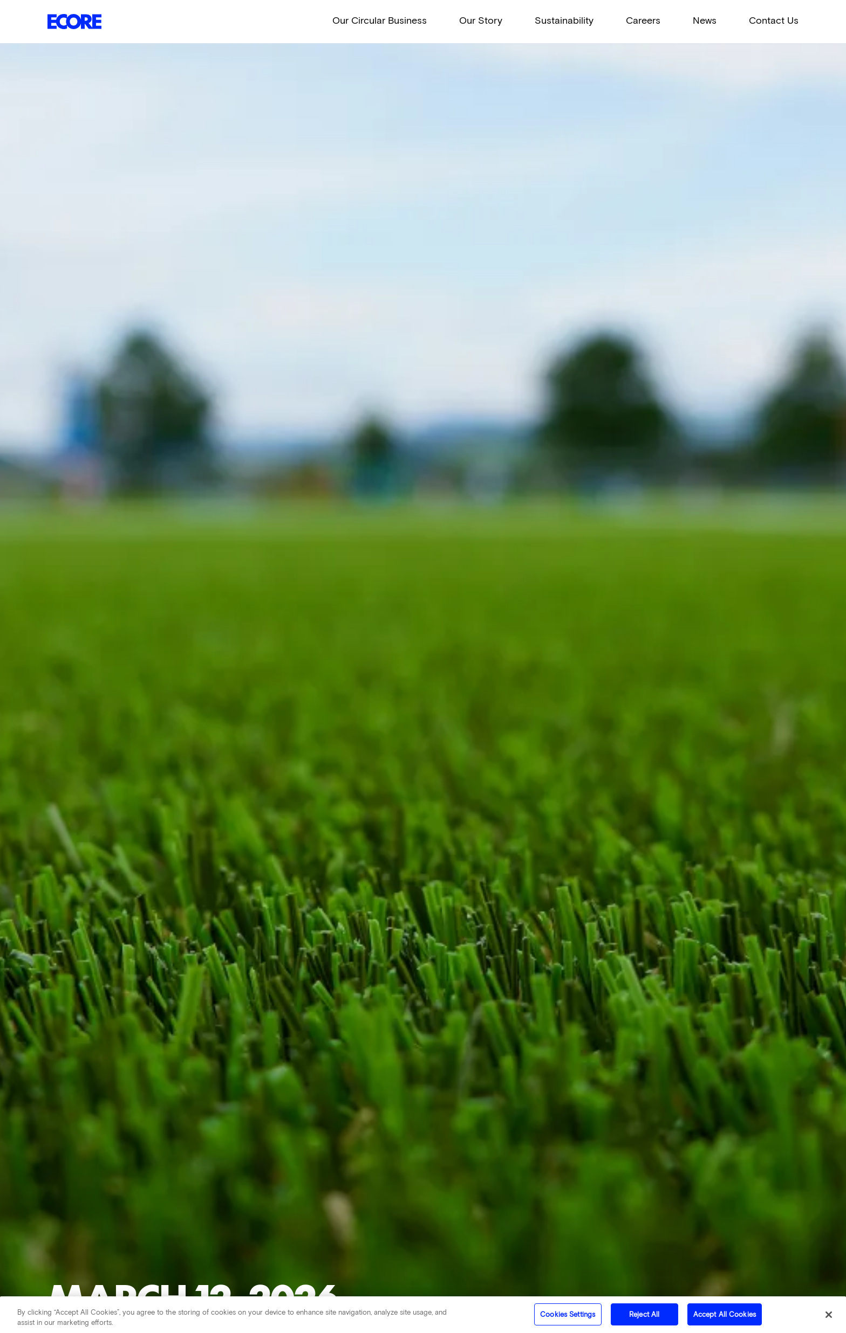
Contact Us (774, 20)
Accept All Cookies (724, 1318)
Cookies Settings (567, 1318)
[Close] (829, 1317)
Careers (643, 20)
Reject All (644, 1318)
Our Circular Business (379, 20)
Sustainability (564, 20)
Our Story (480, 20)
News (705, 20)
